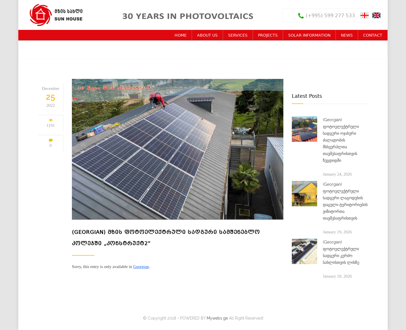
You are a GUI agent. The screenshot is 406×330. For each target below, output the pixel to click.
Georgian (141, 266)
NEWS (347, 35)
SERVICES (238, 35)
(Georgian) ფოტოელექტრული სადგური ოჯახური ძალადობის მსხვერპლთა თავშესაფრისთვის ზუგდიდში (341, 140)
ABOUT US (207, 35)
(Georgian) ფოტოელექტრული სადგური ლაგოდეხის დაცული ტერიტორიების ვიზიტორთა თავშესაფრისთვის (345, 201)
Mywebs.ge (217, 318)
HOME (181, 35)
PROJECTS (268, 35)
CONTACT (372, 35)
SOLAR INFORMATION (309, 35)
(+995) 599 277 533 (330, 16)
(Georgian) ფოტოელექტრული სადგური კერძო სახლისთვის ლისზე (341, 252)
